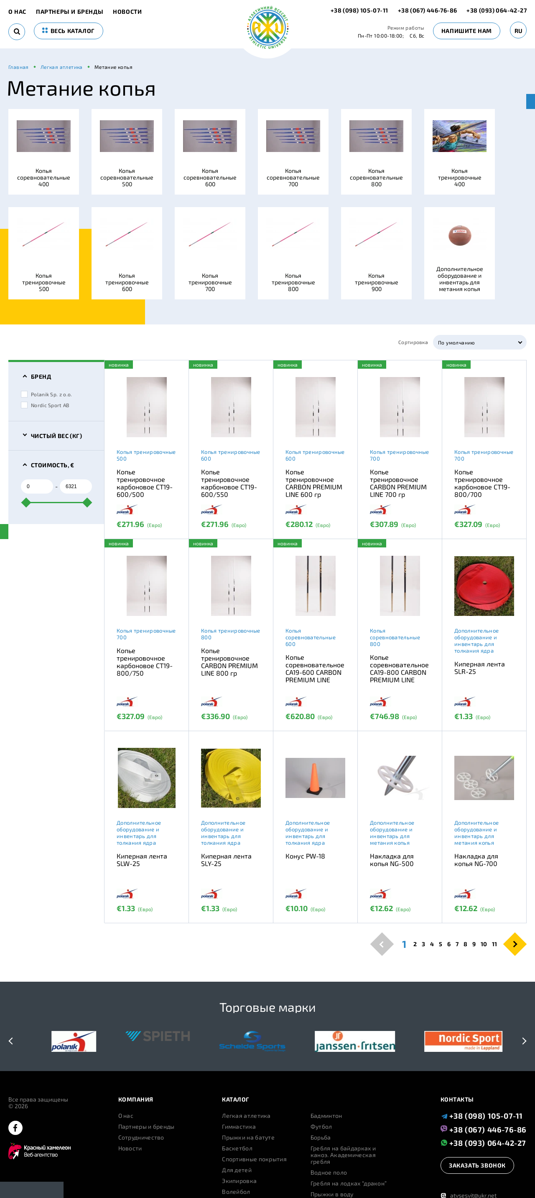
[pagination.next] (515, 944)
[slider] (26, 502)
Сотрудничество (141, 1137)
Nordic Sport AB (45, 405)
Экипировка (239, 1181)
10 (484, 944)
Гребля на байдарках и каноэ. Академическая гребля (343, 1155)
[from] (37, 486)
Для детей (237, 1170)
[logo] (267, 28)
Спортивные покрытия (254, 1159)
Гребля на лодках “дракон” (349, 1183)
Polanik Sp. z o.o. (46, 394)
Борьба (321, 1137)
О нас (17, 11)
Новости (127, 11)
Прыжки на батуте (248, 1137)
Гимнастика (239, 1126)
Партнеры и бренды (69, 11)
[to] (76, 486)
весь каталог (68, 30)
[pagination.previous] (382, 944)
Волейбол (236, 1191)
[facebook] (15, 1128)
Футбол (321, 1126)
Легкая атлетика (246, 1115)
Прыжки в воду (332, 1194)
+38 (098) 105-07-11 (360, 10)
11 (494, 944)
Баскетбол (237, 1148)
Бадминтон (326, 1115)
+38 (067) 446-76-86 (427, 10)
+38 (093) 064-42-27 (496, 10)
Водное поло (329, 1172)
